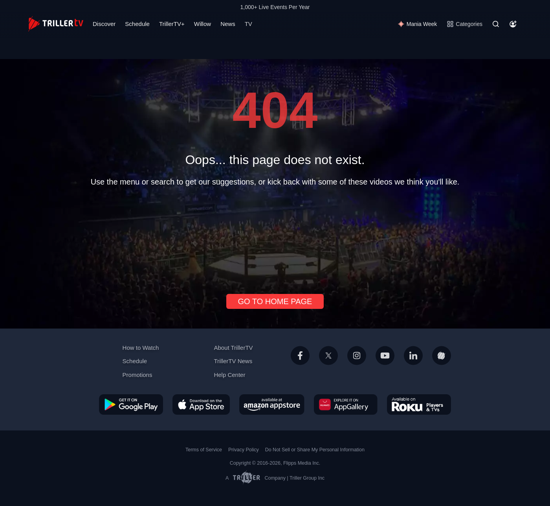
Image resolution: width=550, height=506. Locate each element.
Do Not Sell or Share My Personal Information (315, 449)
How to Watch (141, 347)
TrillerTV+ (172, 23)
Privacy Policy (243, 449)
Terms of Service (203, 449)
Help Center (229, 374)
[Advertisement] (275, 237)
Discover (104, 23)
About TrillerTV (233, 347)
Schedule (137, 23)
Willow (202, 23)
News (227, 23)
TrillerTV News (233, 361)
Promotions (137, 374)
